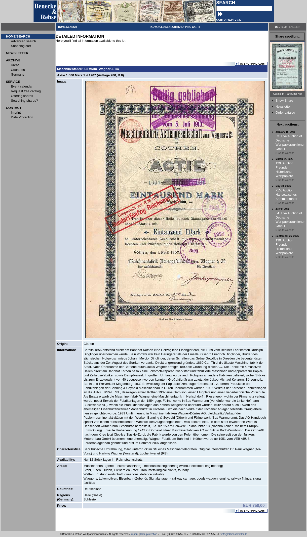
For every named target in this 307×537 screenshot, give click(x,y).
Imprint (134, 534)
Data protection (148, 534)
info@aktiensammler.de (234, 534)
